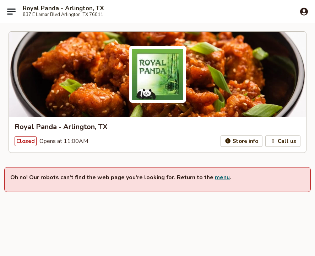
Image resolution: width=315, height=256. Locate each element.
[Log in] (304, 11)
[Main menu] (11, 11)
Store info (242, 141)
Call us (283, 141)
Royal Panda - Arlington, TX (63, 8)
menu (222, 177)
